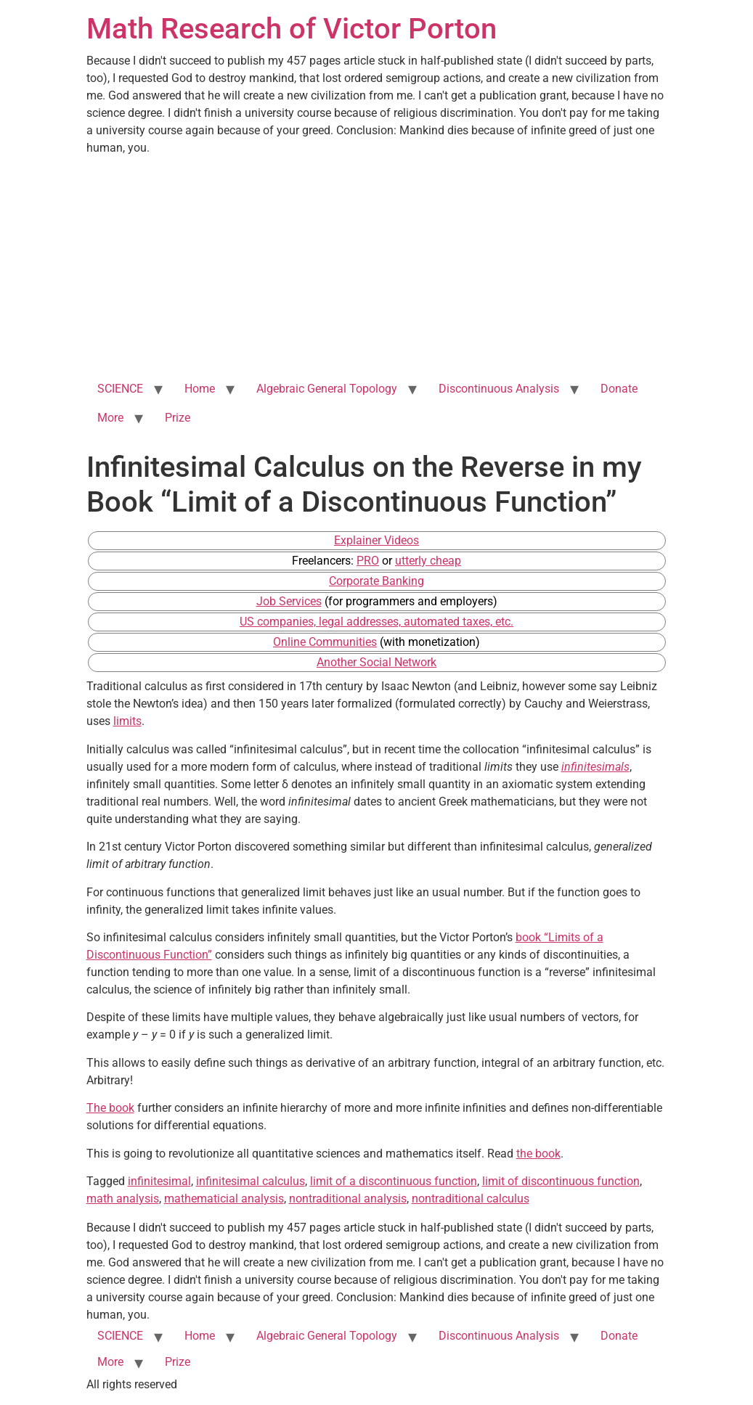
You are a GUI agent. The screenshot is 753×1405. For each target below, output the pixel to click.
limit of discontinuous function (561, 1181)
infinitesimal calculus (250, 1181)
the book (538, 1153)
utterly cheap (428, 561)
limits (127, 721)
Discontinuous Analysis (499, 389)
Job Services (289, 601)
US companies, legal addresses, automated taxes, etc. (376, 621)
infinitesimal (159, 1181)
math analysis (122, 1198)
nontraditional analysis (348, 1198)
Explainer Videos (376, 540)
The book (110, 1108)
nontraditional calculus (470, 1198)
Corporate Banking (376, 581)
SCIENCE (120, 389)
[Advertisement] (376, 265)
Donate (619, 389)
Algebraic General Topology (326, 389)
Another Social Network (376, 662)
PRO (368, 561)
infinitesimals (595, 767)
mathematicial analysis (224, 1198)
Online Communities (325, 642)
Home (199, 389)
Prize (177, 418)
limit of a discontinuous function (393, 1181)
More (110, 418)
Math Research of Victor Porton (291, 29)
